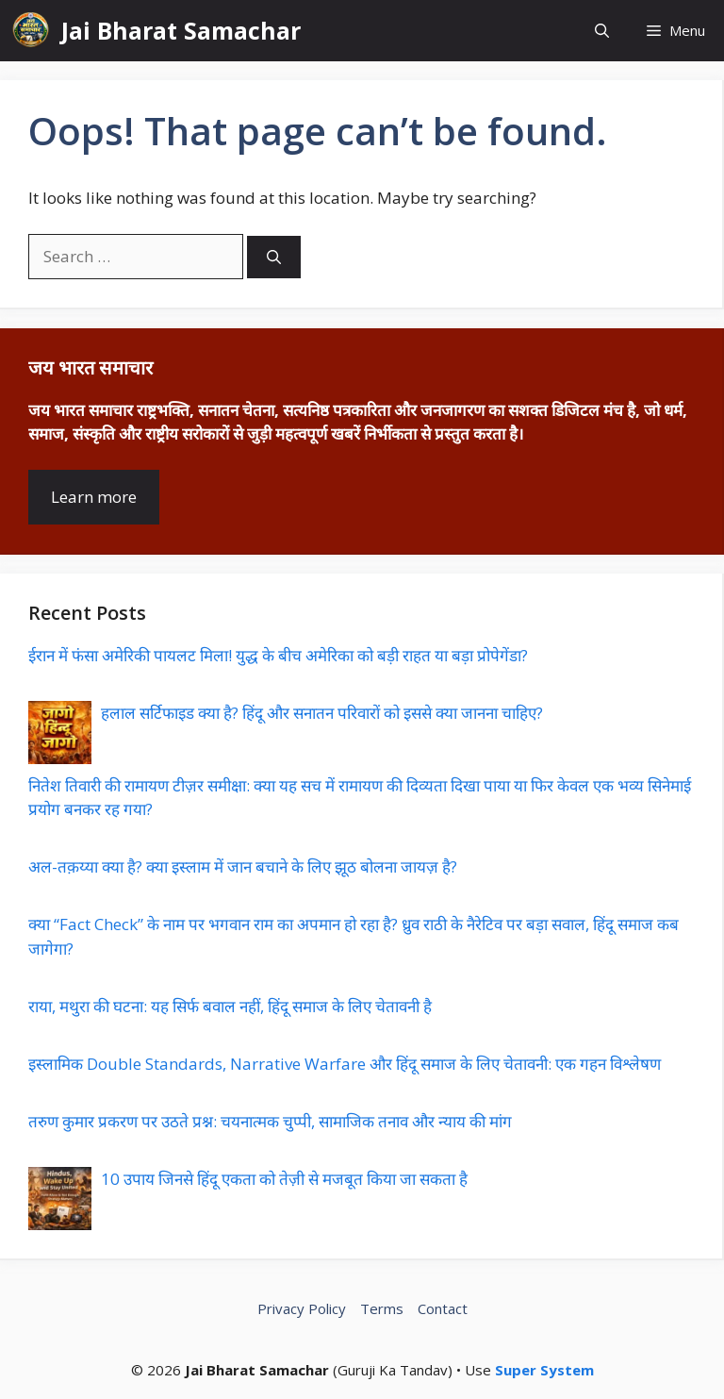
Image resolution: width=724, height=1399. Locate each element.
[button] (602, 30)
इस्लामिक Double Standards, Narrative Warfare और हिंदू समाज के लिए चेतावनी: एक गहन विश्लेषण (344, 1063)
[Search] (274, 257)
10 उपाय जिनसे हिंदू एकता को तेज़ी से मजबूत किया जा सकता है (284, 1179)
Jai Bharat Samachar (181, 30)
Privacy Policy (301, 1308)
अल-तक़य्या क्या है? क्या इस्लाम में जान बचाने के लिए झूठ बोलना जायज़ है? (242, 866)
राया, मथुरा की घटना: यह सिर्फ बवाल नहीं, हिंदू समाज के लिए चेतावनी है (230, 1006)
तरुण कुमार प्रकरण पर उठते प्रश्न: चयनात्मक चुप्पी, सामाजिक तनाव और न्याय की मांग (270, 1121)
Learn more (94, 497)
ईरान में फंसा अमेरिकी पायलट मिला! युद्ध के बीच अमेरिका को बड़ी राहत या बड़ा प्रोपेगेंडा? (278, 655)
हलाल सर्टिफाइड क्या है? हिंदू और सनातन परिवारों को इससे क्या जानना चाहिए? (322, 713)
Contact (443, 1308)
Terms (381, 1308)
